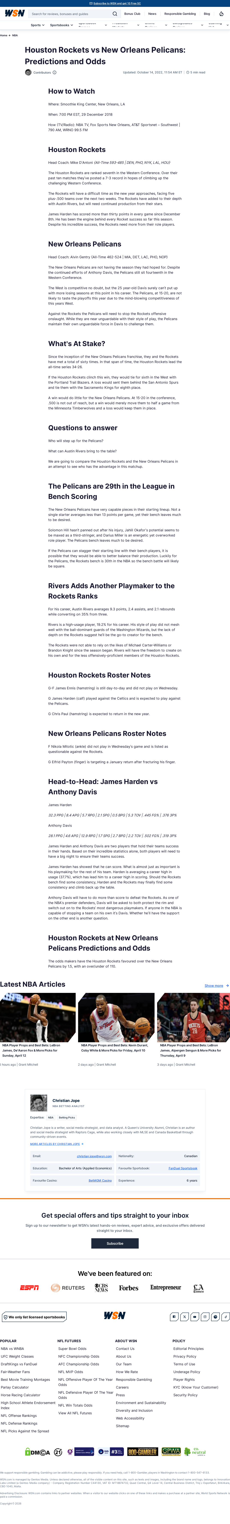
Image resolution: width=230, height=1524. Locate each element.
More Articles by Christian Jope (57, 1148)
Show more (217, 985)
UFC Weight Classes (17, 1361)
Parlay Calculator (15, 1392)
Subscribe (115, 1248)
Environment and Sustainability (141, 1407)
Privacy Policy (184, 1361)
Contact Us (125, 1353)
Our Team (124, 1369)
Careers (122, 1392)
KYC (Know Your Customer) (195, 1392)
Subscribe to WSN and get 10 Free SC (117, 3)
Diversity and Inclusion (134, 1415)
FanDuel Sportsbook (183, 1173)
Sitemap (122, 1430)
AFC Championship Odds (78, 1369)
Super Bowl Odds (72, 1353)
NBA (15, 35)
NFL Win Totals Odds (75, 1410)
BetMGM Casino (100, 1185)
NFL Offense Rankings (19, 1420)
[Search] (114, 13)
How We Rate (127, 1376)
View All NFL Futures (75, 1418)
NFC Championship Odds (78, 1361)
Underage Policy (186, 1376)
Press (120, 1400)
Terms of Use (184, 1369)
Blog (207, 13)
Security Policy (185, 1400)
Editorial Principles (188, 1353)
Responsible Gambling (180, 13)
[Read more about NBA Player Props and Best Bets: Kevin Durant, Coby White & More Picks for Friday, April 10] (115, 1053)
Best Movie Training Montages (25, 1384)
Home (3, 35)
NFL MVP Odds (70, 1376)
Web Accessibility (130, 1423)
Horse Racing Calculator (20, 1400)
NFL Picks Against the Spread (25, 1436)
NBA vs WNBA (12, 1353)
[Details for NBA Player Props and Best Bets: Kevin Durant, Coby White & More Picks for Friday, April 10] (115, 1017)
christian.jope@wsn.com (94, 1161)
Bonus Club (132, 13)
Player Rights (184, 1384)
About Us (123, 1361)
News (152, 13)
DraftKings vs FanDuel (19, 1369)
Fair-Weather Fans (15, 1376)
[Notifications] (221, 13)
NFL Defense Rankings (19, 1428)
